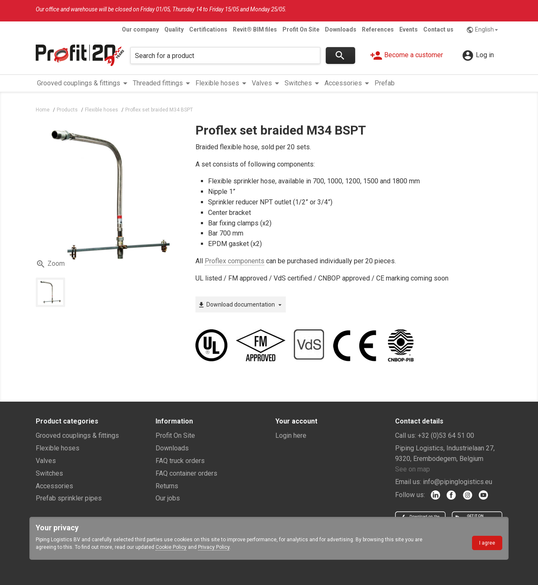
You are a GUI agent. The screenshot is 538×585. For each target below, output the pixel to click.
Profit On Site (300, 29)
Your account (296, 421)
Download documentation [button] (241, 305)
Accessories (54, 486)
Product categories (67, 421)
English (483, 30)
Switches (49, 473)
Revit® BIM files (255, 29)
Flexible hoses (57, 448)
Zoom (50, 264)
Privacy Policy (213, 547)
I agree (487, 543)
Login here (290, 435)
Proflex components (234, 261)
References (378, 29)
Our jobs (168, 498)
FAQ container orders (186, 473)
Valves (46, 461)
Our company (140, 29)
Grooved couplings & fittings (77, 435)
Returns (167, 486)
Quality (174, 29)
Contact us (438, 29)
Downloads (340, 29)
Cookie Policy (171, 547)
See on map (412, 469)
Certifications (208, 29)
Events (408, 29)
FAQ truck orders (180, 461)
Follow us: (410, 495)
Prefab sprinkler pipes (69, 498)
